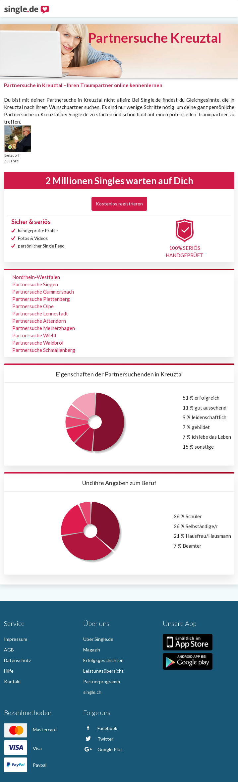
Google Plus (103, 749)
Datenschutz (17, 660)
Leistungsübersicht (103, 671)
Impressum (15, 639)
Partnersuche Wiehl (34, 335)
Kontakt (12, 681)
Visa (23, 748)
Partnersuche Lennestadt (40, 313)
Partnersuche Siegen (35, 284)
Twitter (98, 739)
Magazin (91, 649)
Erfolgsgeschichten (103, 660)
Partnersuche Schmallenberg (43, 350)
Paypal (25, 765)
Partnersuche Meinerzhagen (43, 328)
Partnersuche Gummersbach (43, 292)
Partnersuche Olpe (33, 306)
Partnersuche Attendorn (39, 321)
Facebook (100, 728)
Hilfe (9, 671)
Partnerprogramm (101, 681)
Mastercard (30, 729)
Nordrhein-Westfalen (36, 277)
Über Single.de (98, 639)
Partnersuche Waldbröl (37, 343)
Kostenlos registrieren (119, 203)
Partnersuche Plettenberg (41, 299)
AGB (9, 649)
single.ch (92, 692)
